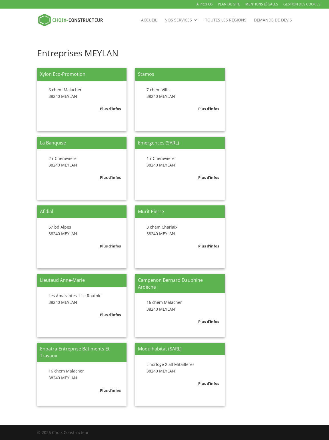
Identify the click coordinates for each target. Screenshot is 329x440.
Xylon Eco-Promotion (62, 74)
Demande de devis (273, 20)
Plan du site (229, 5)
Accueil (149, 20)
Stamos (146, 74)
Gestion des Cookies (301, 5)
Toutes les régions (225, 20)
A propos (204, 5)
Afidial (46, 211)
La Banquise (53, 143)
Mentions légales (261, 5)
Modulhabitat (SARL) (160, 349)
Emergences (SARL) (158, 143)
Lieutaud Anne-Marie (62, 280)
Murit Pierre (151, 211)
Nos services (178, 20)
